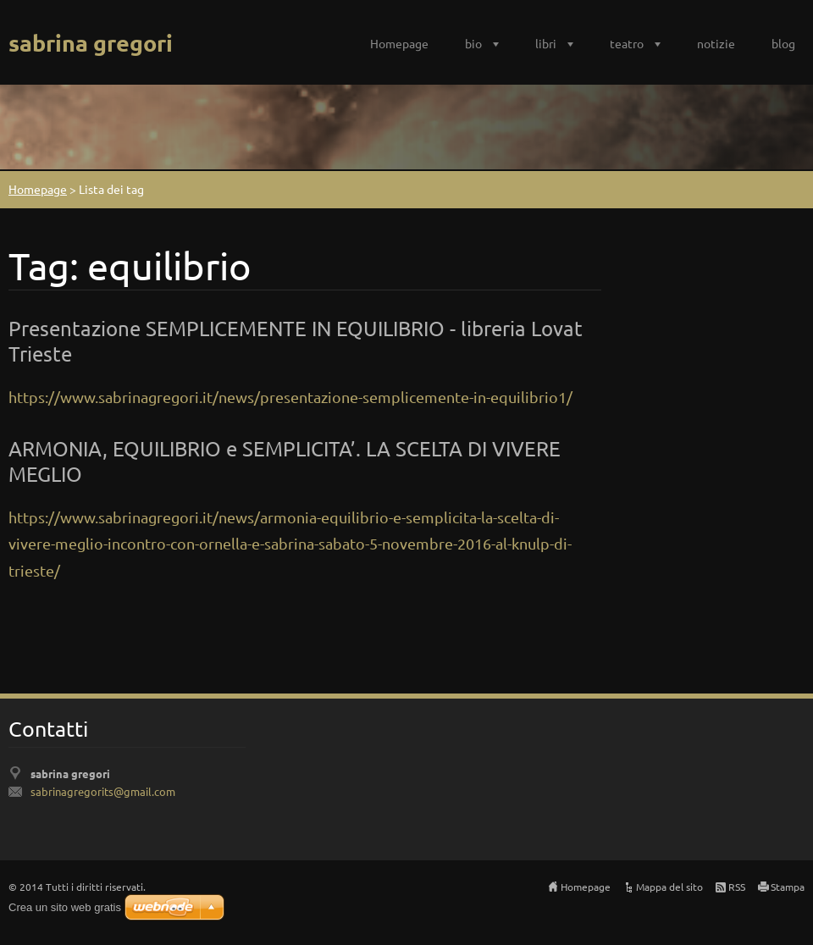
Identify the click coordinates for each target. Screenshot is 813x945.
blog (783, 43)
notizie (716, 43)
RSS (736, 886)
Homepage (399, 43)
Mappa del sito (669, 886)
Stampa (788, 886)
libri (545, 43)
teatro (627, 43)
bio (473, 43)
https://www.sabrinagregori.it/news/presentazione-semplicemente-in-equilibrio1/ (290, 397)
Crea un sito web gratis (64, 907)
